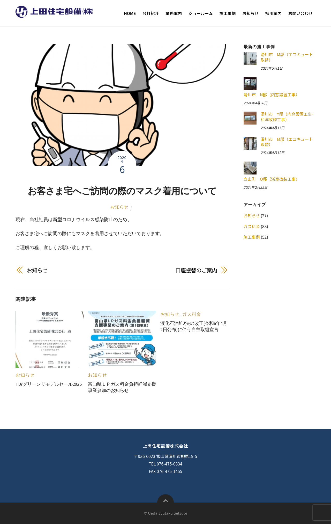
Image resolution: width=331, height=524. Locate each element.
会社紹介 (150, 13)
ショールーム (201, 13)
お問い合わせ (300, 13)
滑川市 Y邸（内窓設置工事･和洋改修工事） (287, 117)
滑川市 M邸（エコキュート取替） (286, 57)
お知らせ (250, 13)
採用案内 (273, 13)
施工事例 (228, 13)
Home (130, 13)
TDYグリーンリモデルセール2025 (48, 384)
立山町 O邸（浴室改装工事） (272, 179)
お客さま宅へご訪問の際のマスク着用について (122, 191)
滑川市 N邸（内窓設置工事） (272, 95)
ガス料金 (191, 314)
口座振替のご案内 (196, 270)
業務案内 (174, 13)
